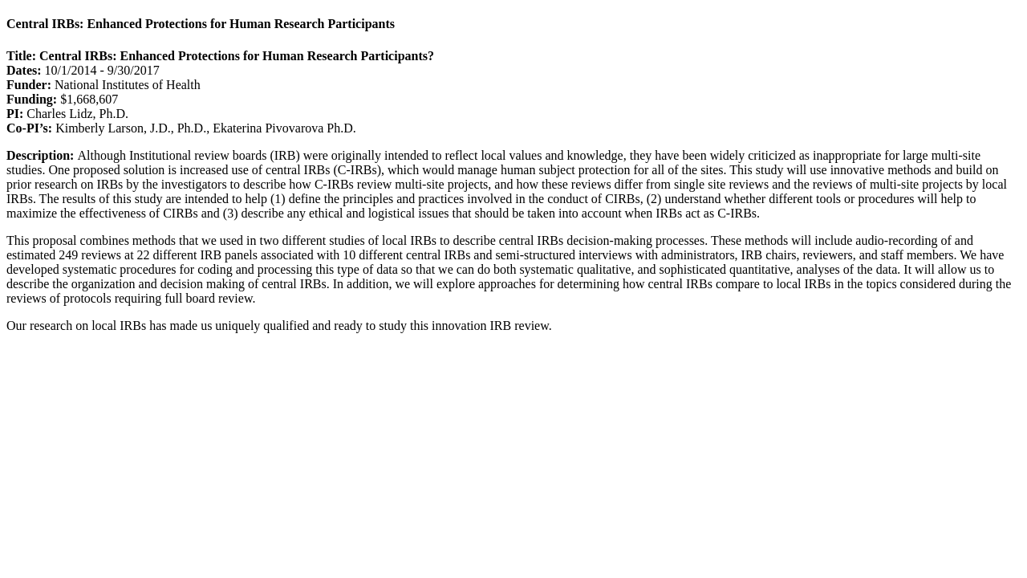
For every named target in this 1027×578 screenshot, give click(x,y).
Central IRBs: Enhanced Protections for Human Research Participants (200, 24)
